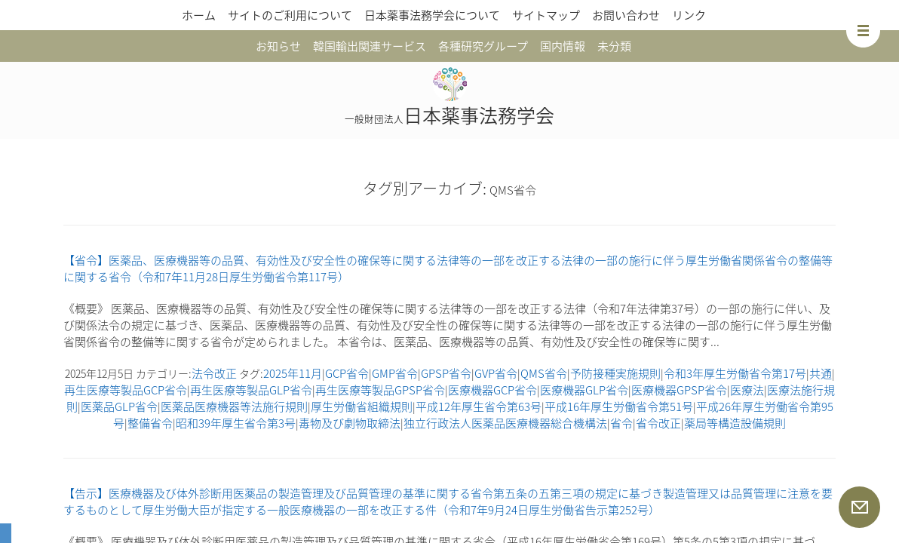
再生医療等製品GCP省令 (125, 390)
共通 (820, 373)
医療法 (747, 390)
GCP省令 (347, 373)
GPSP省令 (446, 373)
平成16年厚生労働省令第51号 (619, 406)
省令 (621, 423)
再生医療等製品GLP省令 (251, 390)
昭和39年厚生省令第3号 (236, 423)
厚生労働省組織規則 (362, 406)
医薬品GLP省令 (119, 406)
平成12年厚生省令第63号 (479, 406)
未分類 (614, 46)
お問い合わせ (626, 15)
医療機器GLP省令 (584, 390)
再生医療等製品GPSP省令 (380, 390)
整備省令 (150, 423)
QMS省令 (543, 373)
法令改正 (214, 373)
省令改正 (658, 423)
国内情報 (562, 46)
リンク (689, 15)
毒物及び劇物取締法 (349, 423)
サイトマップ (546, 15)
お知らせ (278, 46)
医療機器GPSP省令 (679, 390)
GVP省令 (495, 373)
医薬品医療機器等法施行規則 (234, 406)
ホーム (199, 15)
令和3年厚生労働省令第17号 (735, 373)
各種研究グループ (483, 46)
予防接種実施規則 (615, 373)
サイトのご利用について (290, 15)
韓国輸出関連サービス (369, 46)
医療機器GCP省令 (492, 390)
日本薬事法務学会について (432, 15)
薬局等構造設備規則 (735, 423)
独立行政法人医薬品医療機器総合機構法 (505, 423)
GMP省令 (395, 373)
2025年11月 (292, 373)
